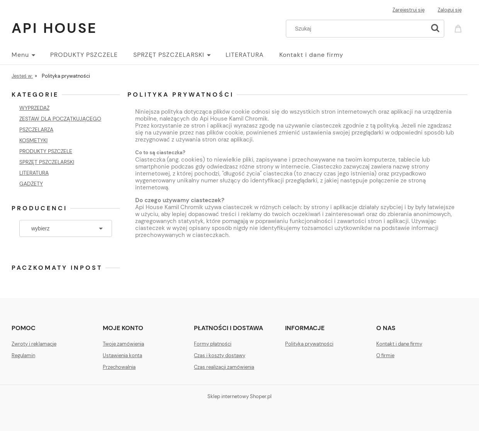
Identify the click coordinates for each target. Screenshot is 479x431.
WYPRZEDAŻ (34, 107)
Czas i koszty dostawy (219, 355)
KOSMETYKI (33, 140)
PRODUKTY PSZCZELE (45, 151)
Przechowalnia (119, 367)
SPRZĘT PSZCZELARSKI (46, 161)
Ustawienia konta (122, 355)
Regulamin (23, 355)
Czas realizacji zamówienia (224, 367)
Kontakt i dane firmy (399, 344)
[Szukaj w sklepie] (357, 28)
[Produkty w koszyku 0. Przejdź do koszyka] (459, 28)
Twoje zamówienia (123, 344)
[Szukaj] (435, 28)
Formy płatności (212, 344)
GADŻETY (31, 183)
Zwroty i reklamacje (34, 344)
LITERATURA (34, 172)
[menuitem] (31, 55)
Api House (54, 28)
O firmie (385, 355)
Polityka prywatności (309, 344)
